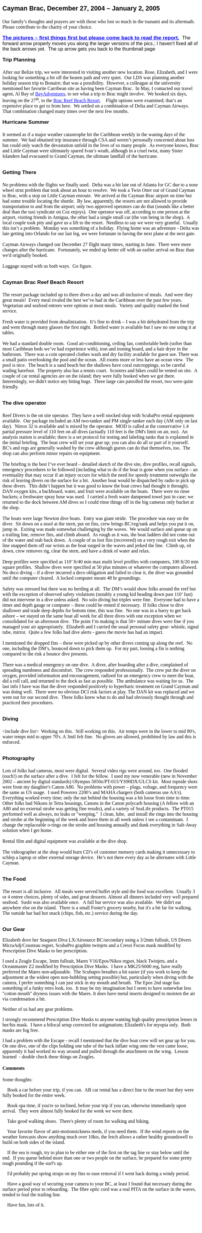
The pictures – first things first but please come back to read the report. (90, 38)
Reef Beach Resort (76, 100)
